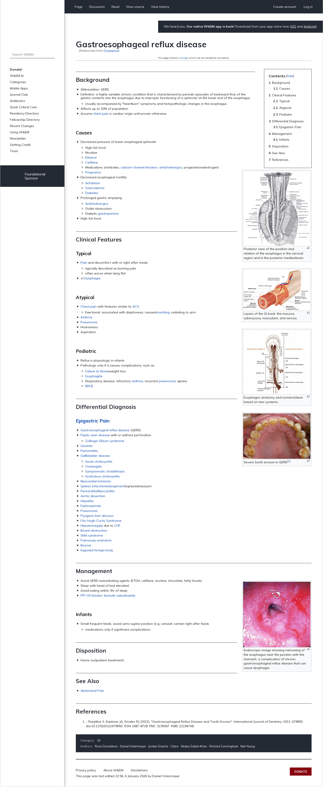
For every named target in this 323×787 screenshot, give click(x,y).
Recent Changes (22, 126)
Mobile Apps (19, 88)
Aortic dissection (93, 496)
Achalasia (92, 183)
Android (310, 26)
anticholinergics (170, 167)
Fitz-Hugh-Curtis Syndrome (101, 521)
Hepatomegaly (92, 526)
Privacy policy (86, 770)
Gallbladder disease (95, 456)
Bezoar (86, 545)
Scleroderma (94, 188)
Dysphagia (92, 278)
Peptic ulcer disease (95, 435)
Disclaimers (139, 770)
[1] (288, 461)
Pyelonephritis (91, 506)
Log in (308, 7)
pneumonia (167, 381)
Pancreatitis (89, 451)
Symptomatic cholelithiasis (105, 471)
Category (87, 740)
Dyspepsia (111, 50)
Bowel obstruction (94, 530)
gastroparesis (108, 213)
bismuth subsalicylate (119, 595)
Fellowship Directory (25, 120)
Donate (300, 771)
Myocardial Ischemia (96, 481)
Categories (18, 82)
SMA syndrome (92, 535)
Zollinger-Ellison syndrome (104, 441)
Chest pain (88, 306)
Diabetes (91, 193)
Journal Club (19, 95)
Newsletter (18, 138)
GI (98, 740)
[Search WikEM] (32, 54)
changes (183, 57)
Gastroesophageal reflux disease (105, 430)
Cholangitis (93, 466)
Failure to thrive (96, 371)
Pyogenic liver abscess (97, 516)
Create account (284, 7)
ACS (135, 306)
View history (160, 7)
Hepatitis (87, 501)
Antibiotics (17, 101)
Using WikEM (19, 132)
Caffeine (91, 162)
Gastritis (87, 446)
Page (79, 7)
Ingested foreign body (97, 550)
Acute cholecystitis (98, 461)
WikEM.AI (17, 76)
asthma (137, 381)
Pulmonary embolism (96, 540)
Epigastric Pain (92, 421)
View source (135, 7)
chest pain (101, 114)
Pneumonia (89, 322)
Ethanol (90, 157)
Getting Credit (20, 145)
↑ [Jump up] (86, 722)
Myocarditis (106, 491)
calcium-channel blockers (139, 167)
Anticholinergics (96, 204)
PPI (83, 595)
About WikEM (113, 770)
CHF (117, 526)
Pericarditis (89, 491)
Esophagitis (94, 376)
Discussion (97, 7)
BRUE (89, 386)
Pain (84, 263)
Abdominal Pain (92, 691)
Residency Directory (24, 113)
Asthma (86, 317)
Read (115, 7)
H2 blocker (94, 595)
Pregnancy (93, 172)
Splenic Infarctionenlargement (103, 486)
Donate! (16, 69)
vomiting (163, 312)
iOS (293, 26)
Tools (14, 151)
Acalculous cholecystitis (102, 476)
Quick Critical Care (23, 107)
